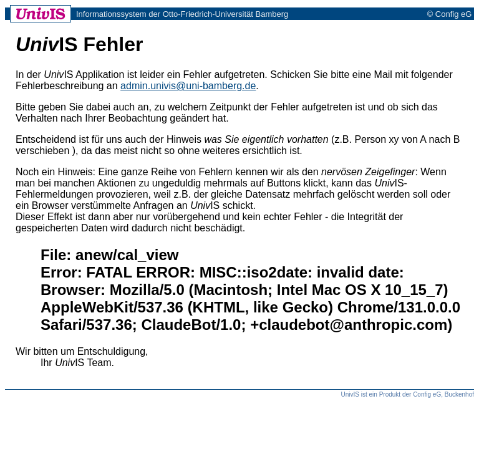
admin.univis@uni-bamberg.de (188, 85)
